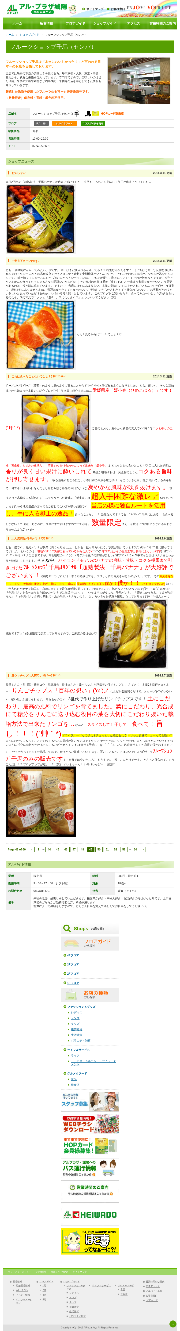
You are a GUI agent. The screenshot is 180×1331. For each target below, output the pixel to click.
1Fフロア (73, 983)
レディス (76, 1012)
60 (135, 849)
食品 (74, 1079)
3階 (44, 1295)
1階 (44, 1285)
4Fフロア (73, 955)
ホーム (17, 23)
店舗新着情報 (23, 1285)
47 (74, 849)
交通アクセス (153, 1286)
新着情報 (46, 23)
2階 (44, 1290)
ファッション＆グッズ (81, 1007)
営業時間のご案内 (163, 23)
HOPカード (152, 1300)
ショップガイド (104, 23)
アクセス (133, 23)
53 (123, 849)
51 (107, 849)
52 (115, 849)
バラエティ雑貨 (81, 1040)
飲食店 (75, 1084)
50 (99, 849)
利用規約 (41, 1272)
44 (49, 849)
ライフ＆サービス (78, 1050)
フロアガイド (75, 23)
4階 (44, 1299)
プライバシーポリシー (19, 1272)
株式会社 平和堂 (59, 1272)
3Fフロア (73, 964)
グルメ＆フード (77, 1073)
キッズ (75, 1023)
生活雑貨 (76, 1035)
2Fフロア (73, 973)
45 (57, 849)
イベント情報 (23, 1295)
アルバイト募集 (154, 1291)
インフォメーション (24, 1301)
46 (65, 849)
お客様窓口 (118, 9)
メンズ (75, 1018)
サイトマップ (94, 9)
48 (82, 849)
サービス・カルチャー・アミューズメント (93, 1063)
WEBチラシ (22, 1290)
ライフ (75, 1055)
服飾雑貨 (76, 1029)
